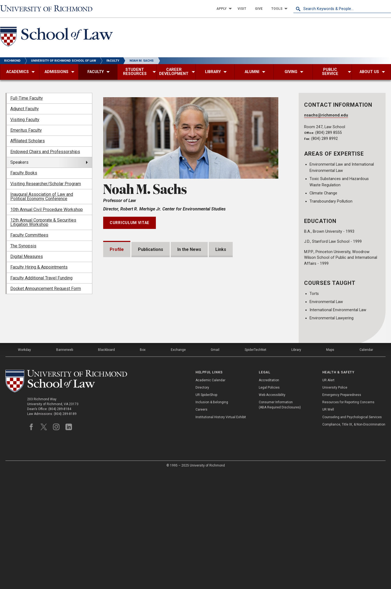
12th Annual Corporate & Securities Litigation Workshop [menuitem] (43, 222)
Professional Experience (141, 417)
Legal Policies (269, 504)
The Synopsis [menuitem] (23, 245)
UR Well (328, 526)
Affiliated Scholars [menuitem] (27, 140)
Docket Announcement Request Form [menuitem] (45, 288)
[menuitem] (222, 8)
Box (143, 466)
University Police (334, 504)
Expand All (263, 370)
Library (296, 466)
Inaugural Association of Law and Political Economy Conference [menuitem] (41, 196)
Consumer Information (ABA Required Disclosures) (280, 521)
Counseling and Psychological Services (352, 534)
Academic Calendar (210, 497)
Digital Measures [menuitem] (26, 256)
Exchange (178, 466)
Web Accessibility (272, 512)
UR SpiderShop (206, 512)
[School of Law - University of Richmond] (56, 38)
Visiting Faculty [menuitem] (24, 119)
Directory (202, 504)
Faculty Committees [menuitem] (29, 235)
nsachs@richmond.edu (326, 115)
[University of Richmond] (49, 8)
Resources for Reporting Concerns (348, 519)
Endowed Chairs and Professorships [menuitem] (45, 151)
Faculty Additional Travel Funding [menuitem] (41, 278)
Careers (201, 526)
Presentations (131, 382)
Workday (24, 466)
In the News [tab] (189, 249)
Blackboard (106, 466)
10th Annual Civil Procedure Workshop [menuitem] (46, 209)
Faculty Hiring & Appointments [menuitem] (39, 267)
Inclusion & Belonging (211, 519)
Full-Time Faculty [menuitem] (26, 98)
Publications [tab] (150, 249)
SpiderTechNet (255, 466)
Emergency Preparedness (341, 512)
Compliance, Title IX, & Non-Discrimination (353, 541)
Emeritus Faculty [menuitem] (26, 130)
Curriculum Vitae (129, 223)
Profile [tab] (117, 249)
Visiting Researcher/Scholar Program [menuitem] (45, 183)
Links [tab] (220, 249)
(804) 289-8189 (65, 531)
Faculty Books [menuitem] (23, 172)
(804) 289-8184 (59, 526)
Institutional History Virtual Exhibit (220, 534)
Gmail (215, 466)
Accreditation (269, 497)
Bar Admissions (132, 399)
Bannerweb (64, 466)
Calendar (366, 466)
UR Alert (328, 497)
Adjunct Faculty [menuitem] (24, 108)
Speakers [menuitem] (19, 162)
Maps (330, 466)
